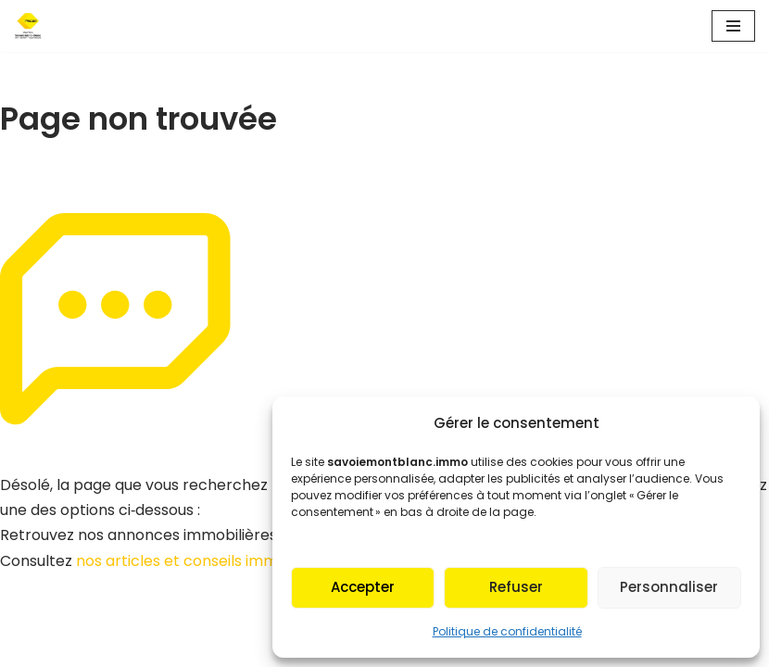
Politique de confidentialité (507, 631)
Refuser (516, 587)
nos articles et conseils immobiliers (203, 561)
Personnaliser (669, 587)
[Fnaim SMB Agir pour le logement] (33, 26)
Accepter (363, 587)
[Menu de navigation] (733, 26)
